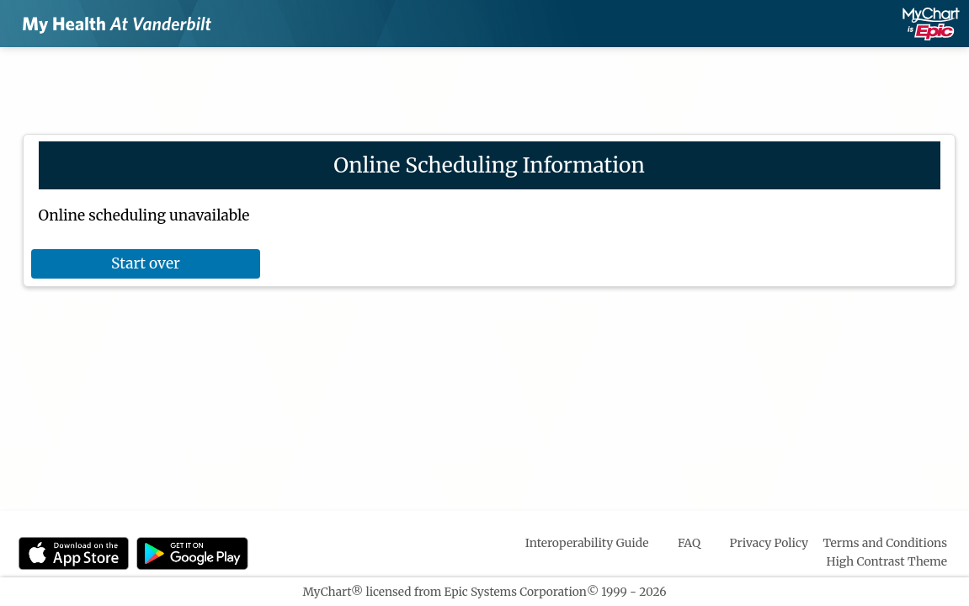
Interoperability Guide (587, 542)
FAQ (689, 542)
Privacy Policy (769, 542)
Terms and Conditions (885, 542)
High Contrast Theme (887, 561)
